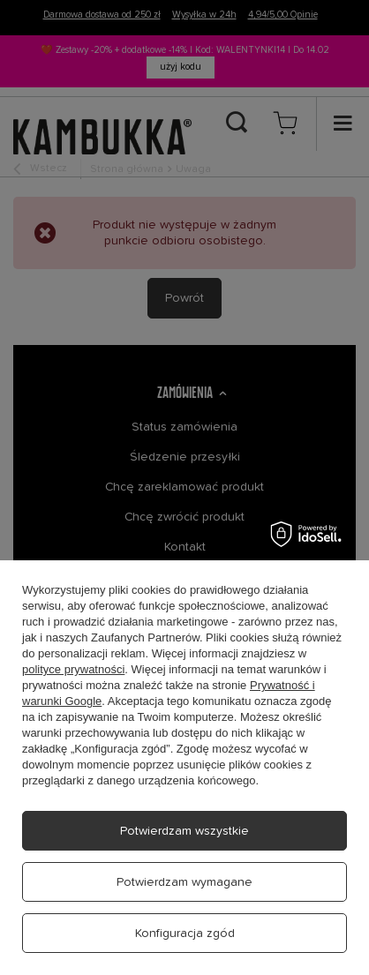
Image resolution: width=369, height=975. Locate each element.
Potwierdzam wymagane (184, 882)
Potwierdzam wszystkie (184, 831)
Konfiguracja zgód (185, 933)
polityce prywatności (73, 669)
